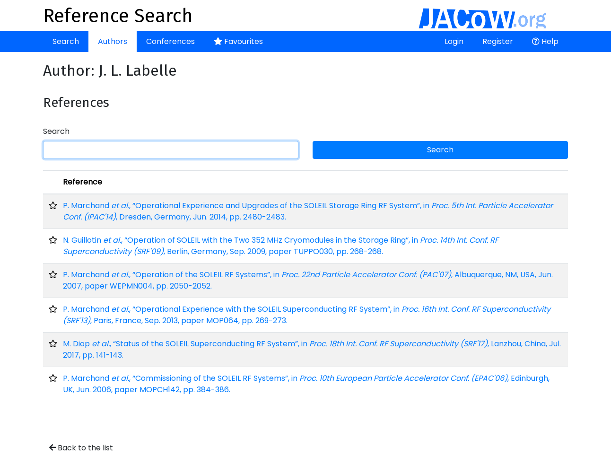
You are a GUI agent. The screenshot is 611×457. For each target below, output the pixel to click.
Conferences (170, 41)
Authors (112, 41)
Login (454, 41)
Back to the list (81, 447)
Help (545, 41)
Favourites (238, 41)
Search (65, 41)
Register (497, 41)
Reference (82, 181)
